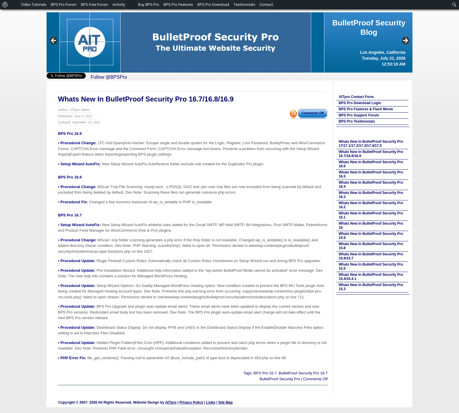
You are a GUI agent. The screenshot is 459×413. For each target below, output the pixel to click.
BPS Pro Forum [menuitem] (63, 4)
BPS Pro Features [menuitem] (178, 4)
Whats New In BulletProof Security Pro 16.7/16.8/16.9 (146, 99)
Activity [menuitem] (118, 4)
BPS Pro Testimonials (357, 121)
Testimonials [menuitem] (244, 4)
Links (210, 402)
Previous (53, 41)
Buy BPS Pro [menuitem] (148, 4)
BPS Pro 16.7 (265, 373)
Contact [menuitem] (266, 4)
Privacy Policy (191, 402)
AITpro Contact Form (356, 97)
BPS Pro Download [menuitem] (213, 4)
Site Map (225, 402)
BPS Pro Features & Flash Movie (366, 109)
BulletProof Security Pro (280, 379)
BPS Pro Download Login (360, 103)
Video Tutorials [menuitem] (33, 4)
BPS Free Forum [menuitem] (94, 4)
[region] (229, 42)
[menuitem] (5, 4)
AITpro (171, 402)
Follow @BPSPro (109, 77)
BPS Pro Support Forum (359, 115)
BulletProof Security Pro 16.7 (303, 373)
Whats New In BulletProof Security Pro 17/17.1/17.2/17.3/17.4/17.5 (371, 144)
